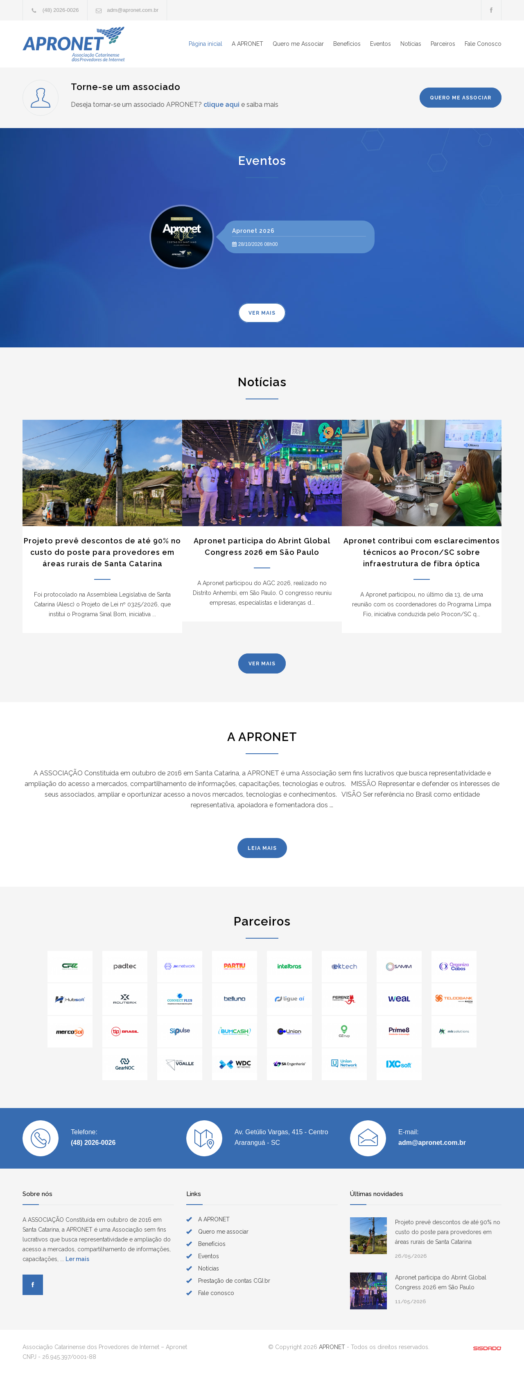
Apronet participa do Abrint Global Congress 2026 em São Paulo (440, 1282)
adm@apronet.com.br (132, 10)
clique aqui (221, 104)
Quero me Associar (298, 44)
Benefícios (347, 44)
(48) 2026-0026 (61, 10)
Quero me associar (223, 1231)
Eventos (380, 44)
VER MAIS (262, 313)
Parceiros (443, 44)
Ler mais (77, 1259)
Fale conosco (216, 1293)
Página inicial (205, 44)
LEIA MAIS (262, 848)
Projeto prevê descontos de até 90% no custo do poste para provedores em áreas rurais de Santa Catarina (102, 552)
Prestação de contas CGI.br (234, 1280)
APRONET (332, 1347)
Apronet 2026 (253, 230)
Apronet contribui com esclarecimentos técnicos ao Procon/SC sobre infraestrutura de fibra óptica (421, 552)
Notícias (410, 44)
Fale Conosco (483, 44)
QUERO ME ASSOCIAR (460, 98)
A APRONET (247, 44)
